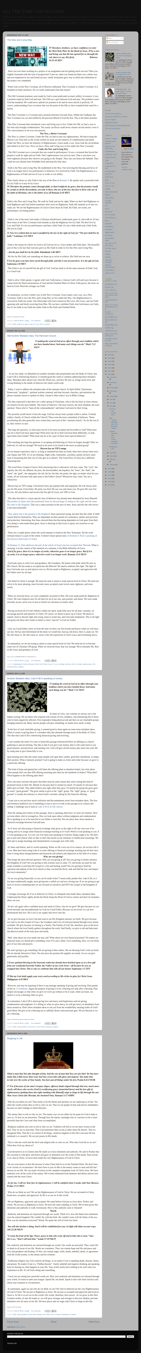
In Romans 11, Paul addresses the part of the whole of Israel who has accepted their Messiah (49, 545)
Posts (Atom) (20, 1327)
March (112, 456)
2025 (109, 358)
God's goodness (22, 1027)
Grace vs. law (109, 186)
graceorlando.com (111, 317)
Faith (14, 324)
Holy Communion (111, 192)
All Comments (112, 42)
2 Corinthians (22, 988)
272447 (13, 1307)
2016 (109, 478)
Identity (39, 1314)
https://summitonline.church (111, 344)
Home (54, 1321)
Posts (109, 38)
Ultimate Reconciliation (110, 266)
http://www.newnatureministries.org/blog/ (111, 295)
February (113, 459)
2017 (109, 475)
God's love (20, 324)
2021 (109, 371)
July (111, 399)
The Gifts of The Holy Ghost (110, 244)
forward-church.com (109, 313)
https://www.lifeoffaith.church (111, 335)
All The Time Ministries (113, 114)
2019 (109, 469)
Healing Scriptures (111, 122)
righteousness (87, 664)
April (112, 453)
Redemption (66, 1314)
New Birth (46, 1314)
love (106, 206)
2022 (109, 368)
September (113, 391)
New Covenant (45, 324)
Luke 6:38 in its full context (50, 806)
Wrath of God (109, 273)
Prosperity (48, 1027)
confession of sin (111, 154)
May (111, 406)
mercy (107, 209)
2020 (109, 374)
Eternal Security (28, 664)
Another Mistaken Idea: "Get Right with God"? (123, 73)
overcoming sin (110, 217)
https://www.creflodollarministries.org (111, 307)
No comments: (36, 320)
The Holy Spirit (110, 248)
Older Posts (94, 1321)
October (113, 388)
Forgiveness (109, 163)
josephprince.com (111, 284)
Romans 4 (64, 180)
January (112, 464)
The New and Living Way (19, 40)
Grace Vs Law (34, 324)
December (113, 377)
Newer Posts (13, 1321)
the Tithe (108, 251)
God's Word (43, 664)
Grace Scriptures (110, 119)
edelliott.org (109, 328)
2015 (109, 482)
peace (107, 220)
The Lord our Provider (112, 128)
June (111, 403)
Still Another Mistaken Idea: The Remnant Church (31, 336)
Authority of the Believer (110, 142)
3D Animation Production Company (20, 1019)
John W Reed (129, 149)
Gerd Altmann (15, 316)
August (112, 396)
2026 (109, 355)
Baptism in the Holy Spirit (110, 147)
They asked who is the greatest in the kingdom (28, 514)
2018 (109, 472)
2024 (109, 361)
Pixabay (22, 316)
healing (107, 189)
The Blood (108, 235)
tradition (21, 667)
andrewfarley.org (111, 331)
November (113, 382)
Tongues (108, 254)
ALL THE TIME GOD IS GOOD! (33, 11)
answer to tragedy (111, 138)
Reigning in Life (15, 1038)
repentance (108, 229)
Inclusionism (109, 198)
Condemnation (18, 664)
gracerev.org (109, 287)
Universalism (109, 270)
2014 (109, 485)
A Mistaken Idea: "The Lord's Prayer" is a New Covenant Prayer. (123, 91)
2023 (109, 364)
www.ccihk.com (110, 290)
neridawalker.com (111, 325)
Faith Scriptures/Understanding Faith (117, 125)
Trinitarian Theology (108, 261)
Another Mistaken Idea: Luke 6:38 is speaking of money (34, 678)
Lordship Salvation (64, 664)
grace (26, 324)
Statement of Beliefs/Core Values (116, 116)
